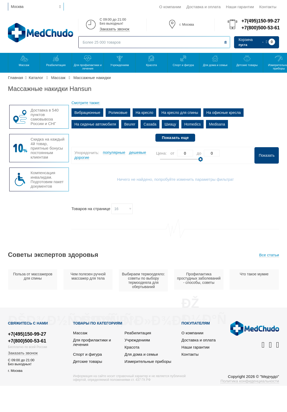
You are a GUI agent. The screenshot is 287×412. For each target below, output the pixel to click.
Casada (150, 124)
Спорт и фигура (183, 65)
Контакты (267, 6)
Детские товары (247, 65)
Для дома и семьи (215, 65)
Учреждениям (119, 65)
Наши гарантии (240, 6)
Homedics (192, 124)
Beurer (129, 124)
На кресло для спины (180, 112)
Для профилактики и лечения (88, 66)
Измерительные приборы (147, 361)
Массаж (24, 65)
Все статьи (269, 255)
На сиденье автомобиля (95, 124)
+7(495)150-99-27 (260, 21)
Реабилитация (56, 65)
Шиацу (170, 124)
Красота (151, 65)
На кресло (144, 112)
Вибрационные (87, 112)
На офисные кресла (223, 112)
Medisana (217, 124)
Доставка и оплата (203, 6)
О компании (170, 6)
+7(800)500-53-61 (260, 27)
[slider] (200, 159)
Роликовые (118, 112)
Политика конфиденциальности (250, 381)
